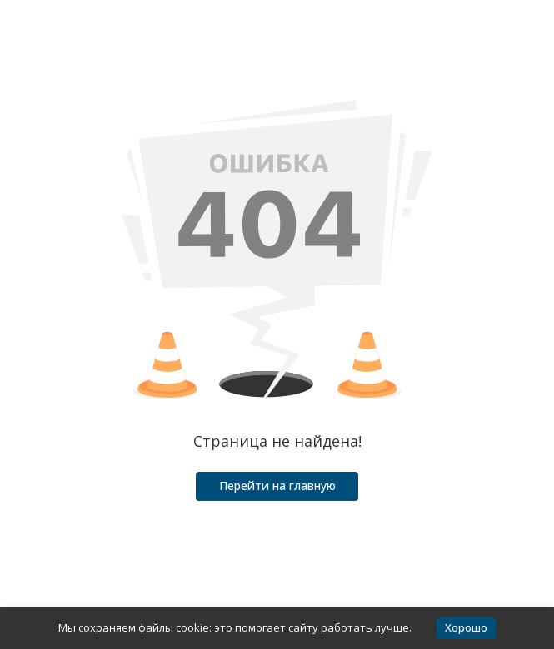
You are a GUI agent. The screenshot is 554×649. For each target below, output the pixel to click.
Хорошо (466, 627)
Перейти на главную (277, 485)
